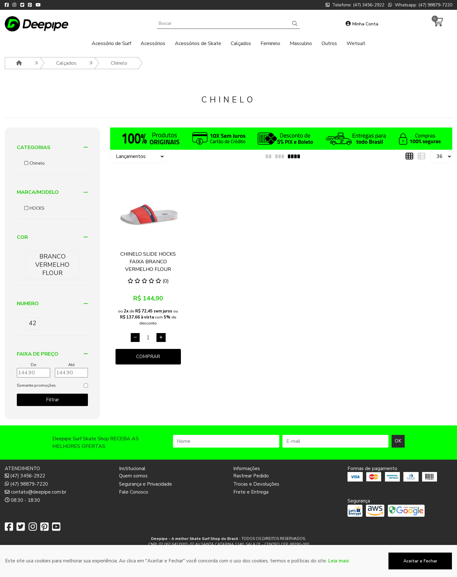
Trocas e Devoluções (256, 484)
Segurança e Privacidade (145, 484)
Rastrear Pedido (251, 476)
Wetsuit (356, 43)
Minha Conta (362, 24)
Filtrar (52, 400)
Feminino (270, 43)
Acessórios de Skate (198, 43)
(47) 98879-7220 (26, 484)
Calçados (241, 43)
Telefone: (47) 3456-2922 (355, 5)
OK (398, 441)
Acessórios (153, 43)
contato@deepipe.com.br (35, 492)
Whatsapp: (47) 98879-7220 (420, 5)
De (33, 365)
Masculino (301, 43)
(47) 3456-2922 (25, 476)
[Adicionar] (161, 337)
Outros (329, 43)
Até (71, 365)
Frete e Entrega (250, 492)
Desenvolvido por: (229, 572)
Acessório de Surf (111, 43)
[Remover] (135, 337)
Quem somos (133, 476)
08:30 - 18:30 (22, 500)
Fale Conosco (133, 492)
